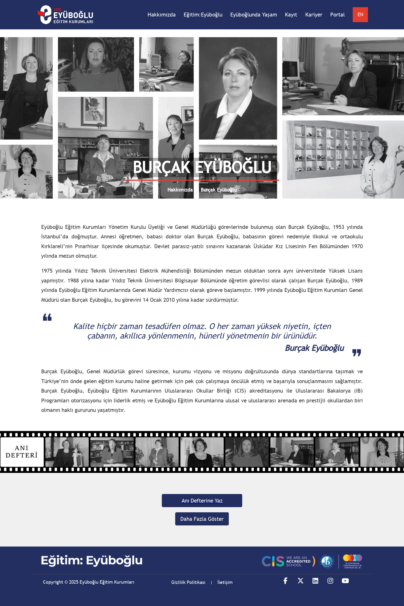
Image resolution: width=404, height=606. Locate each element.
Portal (337, 14)
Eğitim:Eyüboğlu (203, 14)
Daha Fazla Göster (202, 518)
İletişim (225, 582)
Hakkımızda (162, 14)
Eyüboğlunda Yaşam (253, 14)
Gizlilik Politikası (188, 582)
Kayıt (291, 14)
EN (360, 14)
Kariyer (313, 14)
